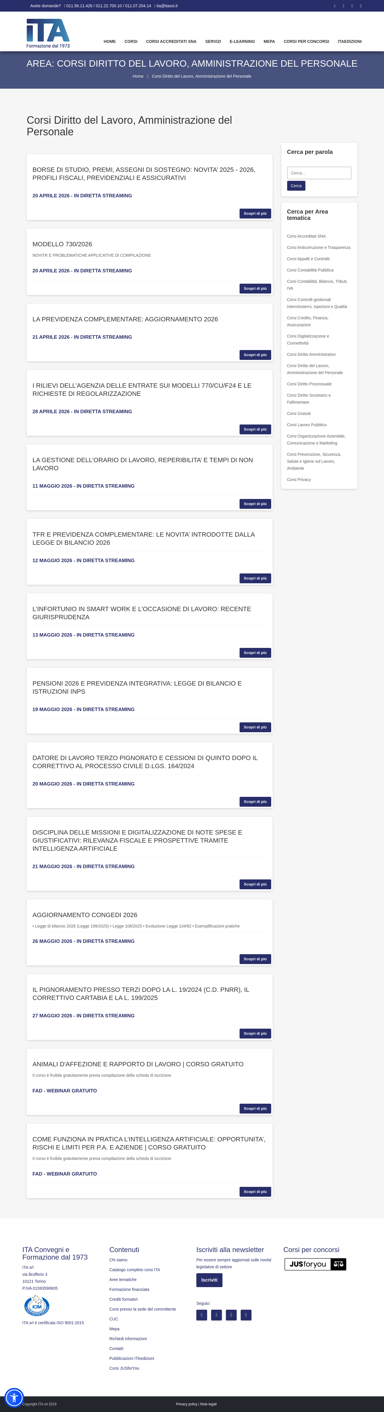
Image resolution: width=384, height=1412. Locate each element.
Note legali (208, 1404)
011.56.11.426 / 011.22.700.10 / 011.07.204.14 (108, 5)
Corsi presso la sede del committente (142, 1309)
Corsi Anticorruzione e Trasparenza (319, 247)
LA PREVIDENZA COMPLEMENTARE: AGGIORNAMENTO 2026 (125, 319)
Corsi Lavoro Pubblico (307, 424)
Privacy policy (186, 1404)
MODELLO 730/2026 (62, 244)
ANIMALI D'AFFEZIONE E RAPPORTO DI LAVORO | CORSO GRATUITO (138, 1064)
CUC (113, 1319)
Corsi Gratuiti (299, 413)
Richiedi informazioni (128, 1338)
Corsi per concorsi (306, 41)
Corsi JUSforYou (124, 1368)
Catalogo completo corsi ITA (134, 1269)
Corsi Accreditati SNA (171, 41)
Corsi (130, 41)
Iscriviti (209, 1280)
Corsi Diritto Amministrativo (311, 354)
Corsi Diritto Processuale (309, 384)
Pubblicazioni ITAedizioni (131, 1358)
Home (110, 41)
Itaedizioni (350, 41)
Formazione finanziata (129, 1289)
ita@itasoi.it (167, 5)
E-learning (242, 41)
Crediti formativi (123, 1299)
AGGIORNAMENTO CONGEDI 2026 (84, 915)
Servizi (213, 41)
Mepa (269, 41)
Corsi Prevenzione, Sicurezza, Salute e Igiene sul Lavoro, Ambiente (314, 461)
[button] (14, 1397)
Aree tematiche (123, 1279)
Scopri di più (255, 213)
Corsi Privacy (299, 479)
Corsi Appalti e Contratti (308, 258)
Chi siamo (118, 1260)
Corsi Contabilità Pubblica (310, 270)
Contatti (116, 1348)
